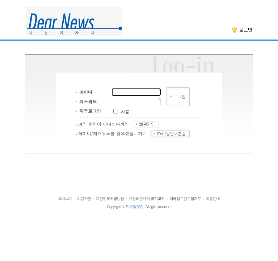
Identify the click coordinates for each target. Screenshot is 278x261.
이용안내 (213, 198)
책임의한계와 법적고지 (147, 198)
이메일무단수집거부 (185, 198)
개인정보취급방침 (110, 198)
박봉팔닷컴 (134, 206)
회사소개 (65, 198)
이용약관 (84, 198)
